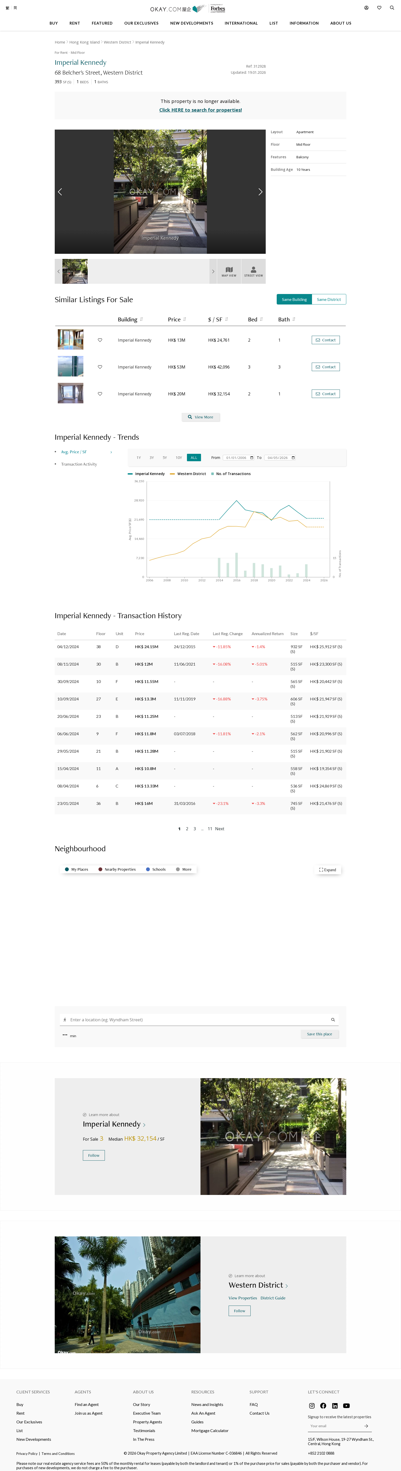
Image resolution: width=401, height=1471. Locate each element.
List (19, 1426)
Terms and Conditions (58, 1449)
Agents (83, 1387)
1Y (139, 453)
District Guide (273, 1294)
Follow (93, 1151)
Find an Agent (87, 1400)
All (194, 453)
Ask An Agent (203, 1408)
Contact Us (260, 1408)
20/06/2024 (68, 712)
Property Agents (147, 1417)
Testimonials (144, 1426)
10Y (179, 453)
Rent (20, 1408)
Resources (202, 1387)
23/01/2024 (68, 799)
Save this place (319, 1030)
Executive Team (147, 1408)
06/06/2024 (68, 729)
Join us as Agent (89, 1408)
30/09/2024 (68, 677)
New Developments (33, 1435)
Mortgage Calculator (210, 1426)
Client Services (33, 1387)
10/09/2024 (68, 694)
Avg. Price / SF (74, 448)
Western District (117, 42)
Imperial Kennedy (149, 42)
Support (259, 1387)
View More (200, 413)
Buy (19, 1400)
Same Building (294, 295)
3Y (152, 453)
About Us (143, 1387)
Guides (197, 1417)
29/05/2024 (68, 746)
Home (60, 42)
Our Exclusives (29, 1417)
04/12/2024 (68, 642)
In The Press (143, 1435)
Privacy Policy (27, 1449)
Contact (326, 336)
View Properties (243, 1294)
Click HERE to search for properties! (200, 106)
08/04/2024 (68, 781)
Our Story (141, 1400)
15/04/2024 (68, 764)
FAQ (254, 1400)
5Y (165, 453)
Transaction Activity (79, 460)
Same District (329, 295)
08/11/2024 (68, 659)
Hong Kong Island (84, 42)
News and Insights (207, 1400)
